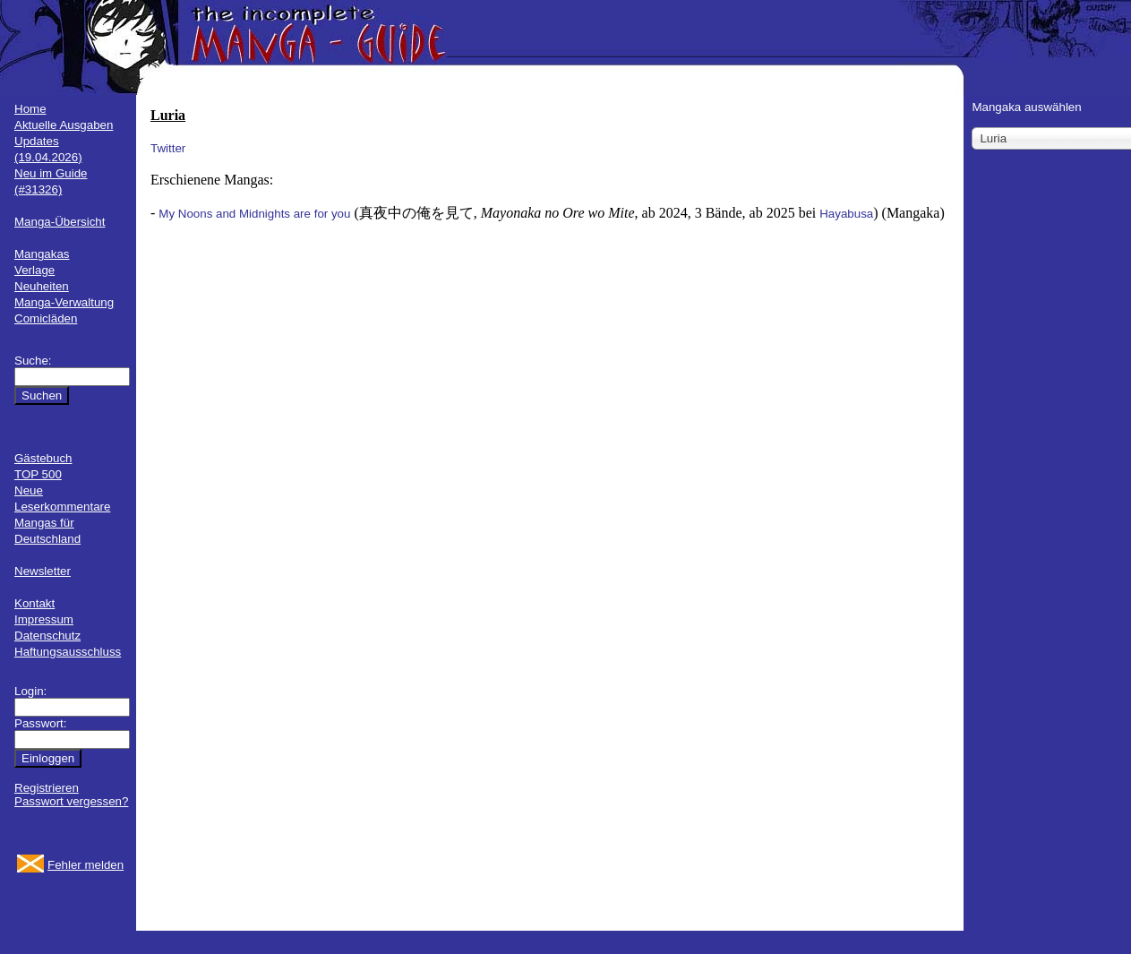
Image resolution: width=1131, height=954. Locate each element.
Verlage (34, 270)
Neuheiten (41, 286)
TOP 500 (38, 474)
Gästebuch (43, 458)
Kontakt (34, 603)
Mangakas (42, 254)
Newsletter (42, 571)
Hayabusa (846, 213)
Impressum (43, 619)
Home (30, 109)
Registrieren (46, 788)
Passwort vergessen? (71, 801)
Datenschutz (47, 635)
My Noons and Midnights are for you (254, 213)
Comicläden (45, 318)
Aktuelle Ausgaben (63, 125)
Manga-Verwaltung (64, 302)
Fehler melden (85, 865)
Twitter (167, 148)
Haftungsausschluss (67, 651)
